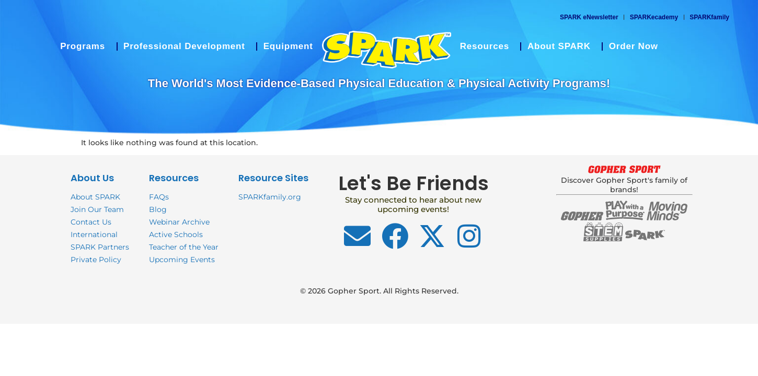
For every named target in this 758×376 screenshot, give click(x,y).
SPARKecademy (654, 17)
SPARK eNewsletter (589, 17)
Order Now (633, 46)
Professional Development (186, 46)
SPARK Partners (100, 247)
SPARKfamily (709, 17)
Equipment (288, 46)
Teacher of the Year (184, 247)
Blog (158, 209)
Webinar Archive (179, 222)
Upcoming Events (182, 259)
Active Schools (176, 234)
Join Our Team (97, 209)
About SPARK (561, 46)
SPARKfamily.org (269, 197)
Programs (85, 46)
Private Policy (96, 259)
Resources (487, 46)
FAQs (159, 197)
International (94, 234)
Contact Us (91, 222)
